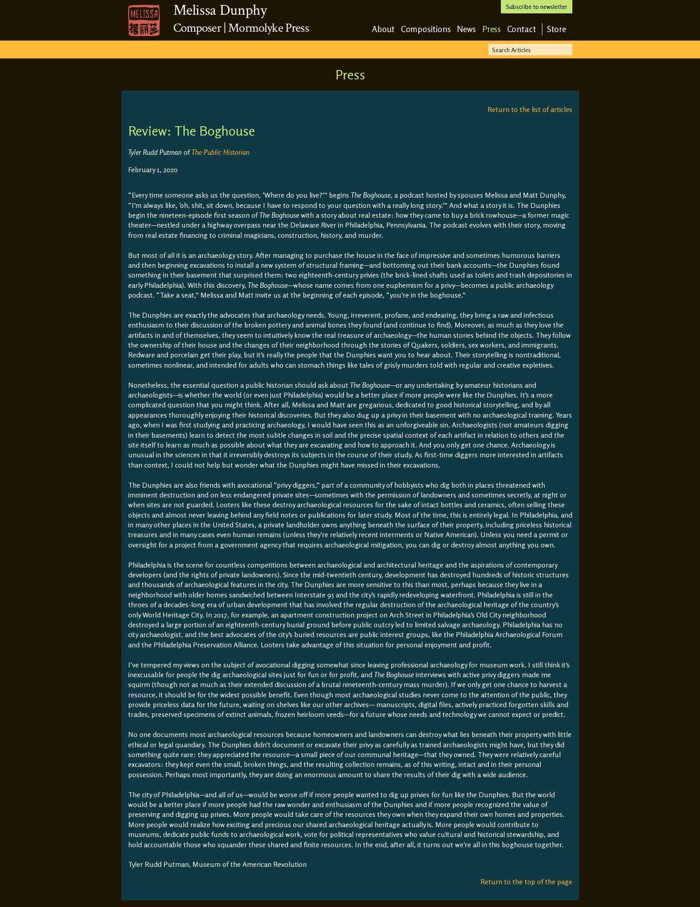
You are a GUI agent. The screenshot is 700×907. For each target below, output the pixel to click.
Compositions (426, 29)
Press (491, 29)
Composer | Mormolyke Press (241, 28)
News (466, 29)
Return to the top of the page (526, 881)
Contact (521, 29)
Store (557, 29)
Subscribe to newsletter (536, 6)
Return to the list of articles (530, 109)
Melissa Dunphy (220, 10)
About (383, 29)
